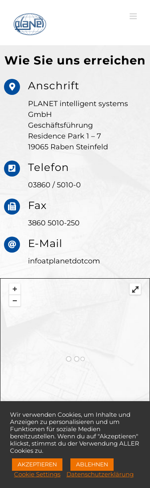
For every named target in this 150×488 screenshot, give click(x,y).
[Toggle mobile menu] (134, 16)
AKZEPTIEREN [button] (37, 464)
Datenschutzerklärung (100, 474)
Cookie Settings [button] (37, 474)
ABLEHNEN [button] (92, 464)
